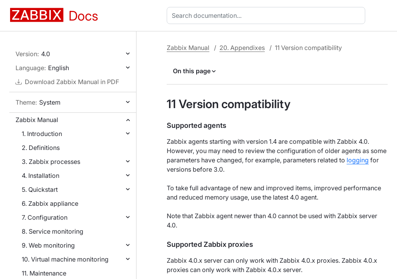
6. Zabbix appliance (50, 203)
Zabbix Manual (37, 120)
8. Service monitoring (52, 231)
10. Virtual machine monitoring (65, 259)
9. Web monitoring (48, 245)
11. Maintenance (44, 273)
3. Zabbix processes (51, 161)
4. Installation (40, 175)
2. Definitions (41, 148)
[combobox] (267, 15)
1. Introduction (42, 134)
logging (358, 160)
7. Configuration (44, 217)
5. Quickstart (40, 189)
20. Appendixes (242, 48)
